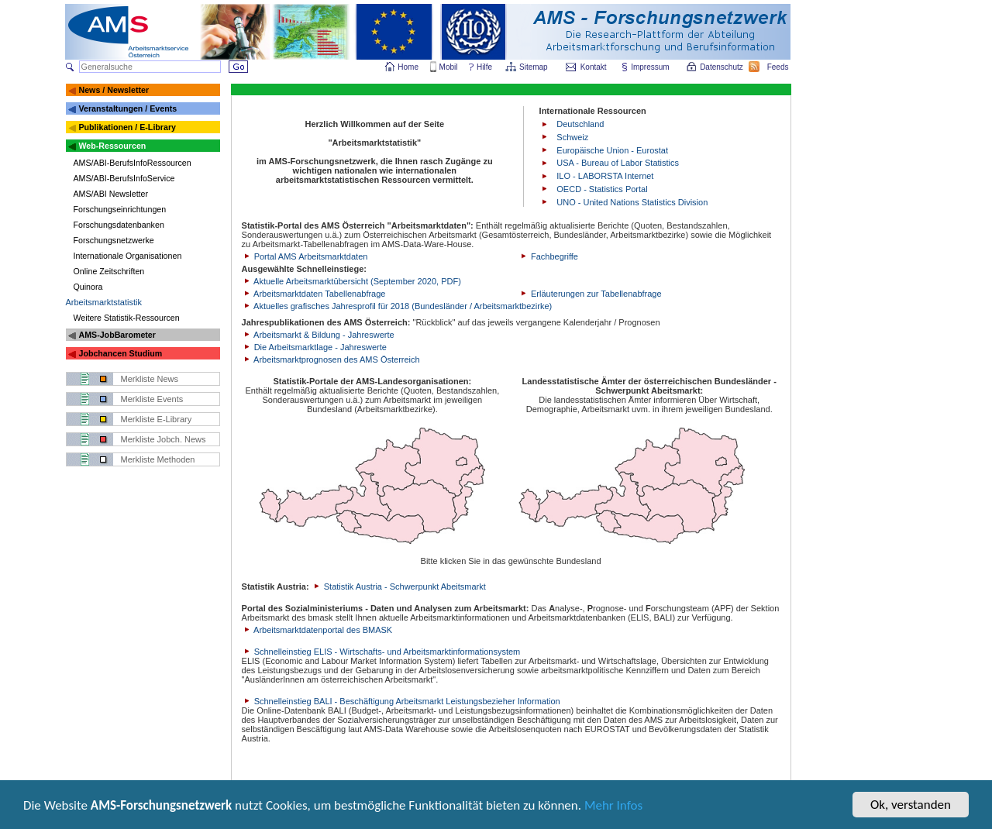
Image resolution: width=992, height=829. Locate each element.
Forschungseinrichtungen (120, 209)
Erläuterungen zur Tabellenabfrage (590, 293)
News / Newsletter (113, 90)
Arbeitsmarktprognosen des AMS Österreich (331, 359)
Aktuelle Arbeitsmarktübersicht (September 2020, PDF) (351, 281)
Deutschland (580, 124)
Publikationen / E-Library (127, 127)
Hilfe (484, 67)
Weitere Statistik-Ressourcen (127, 317)
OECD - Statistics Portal (601, 189)
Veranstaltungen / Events (127, 108)
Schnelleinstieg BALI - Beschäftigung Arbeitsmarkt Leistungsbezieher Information (401, 701)
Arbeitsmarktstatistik (104, 302)
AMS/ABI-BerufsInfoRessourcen (132, 162)
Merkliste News (150, 379)
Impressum (650, 67)
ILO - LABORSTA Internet (604, 176)
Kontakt (593, 67)
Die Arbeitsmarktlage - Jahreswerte (314, 347)
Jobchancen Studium (120, 353)
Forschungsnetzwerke (114, 240)
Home (408, 67)
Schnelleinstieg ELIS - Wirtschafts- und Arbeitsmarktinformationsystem (381, 651)
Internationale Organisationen (128, 255)
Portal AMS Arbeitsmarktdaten (305, 256)
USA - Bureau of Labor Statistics (617, 162)
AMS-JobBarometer (116, 334)
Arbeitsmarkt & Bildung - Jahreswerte (318, 334)
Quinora (88, 286)
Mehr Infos (613, 807)
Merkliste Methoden (158, 459)
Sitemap (534, 67)
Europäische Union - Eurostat (612, 150)
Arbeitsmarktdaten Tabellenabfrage (314, 293)
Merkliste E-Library (156, 419)
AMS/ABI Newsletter (111, 193)
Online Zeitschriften (109, 271)
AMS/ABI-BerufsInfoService (124, 178)
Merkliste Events (152, 399)
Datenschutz (722, 67)
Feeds (778, 67)
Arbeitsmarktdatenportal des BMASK (317, 630)
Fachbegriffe (548, 256)
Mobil (448, 67)
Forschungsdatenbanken (119, 224)
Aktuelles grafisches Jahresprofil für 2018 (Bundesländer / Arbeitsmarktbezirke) (397, 306)
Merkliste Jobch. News (163, 439)
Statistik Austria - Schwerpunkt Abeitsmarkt (399, 586)
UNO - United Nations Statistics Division (632, 202)
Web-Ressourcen (112, 145)
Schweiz (572, 137)
